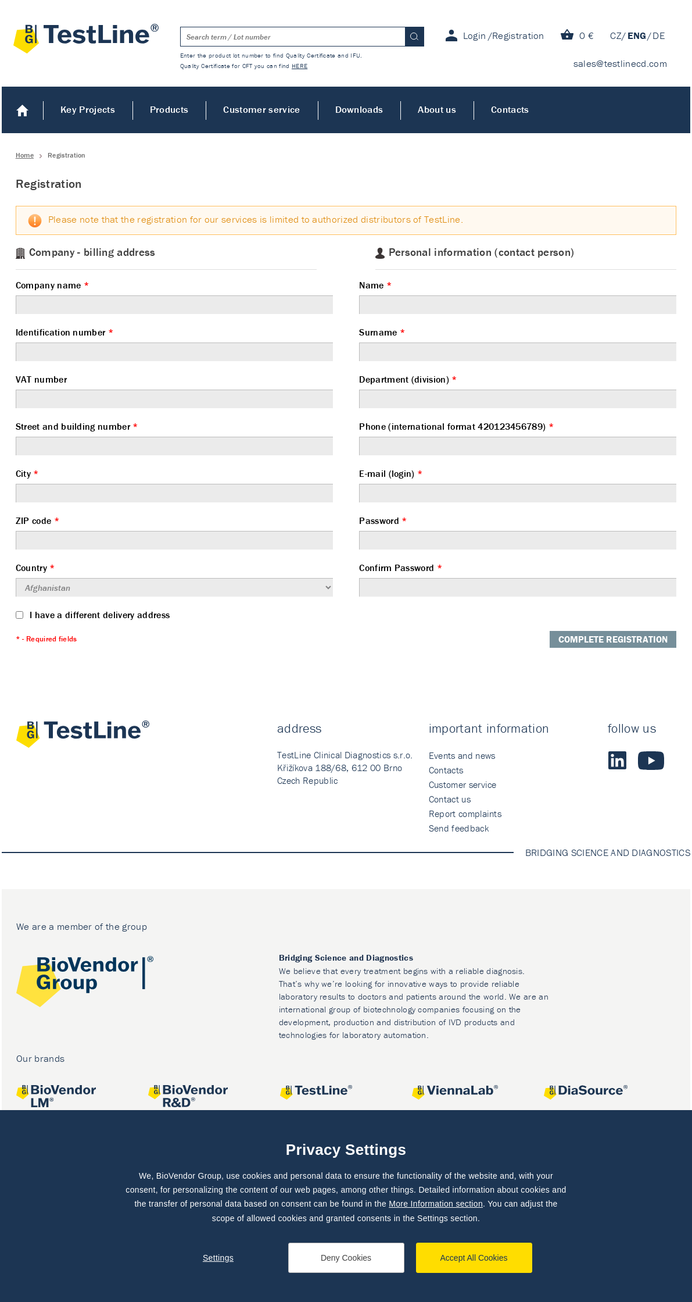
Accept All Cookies (474, 1257)
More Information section (436, 1203)
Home (22, 110)
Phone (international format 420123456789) (517, 437)
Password (517, 532)
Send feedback (459, 828)
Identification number (174, 343)
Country (174, 579)
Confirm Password (517, 579)
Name (517, 296)
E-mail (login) (517, 485)
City (174, 485)
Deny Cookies (346, 1257)
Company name (174, 296)
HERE (299, 66)
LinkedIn (617, 760)
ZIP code (174, 532)
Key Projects (87, 109)
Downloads (359, 109)
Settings (218, 1257)
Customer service (261, 109)
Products (169, 109)
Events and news (462, 755)
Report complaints (465, 813)
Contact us (450, 799)
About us (437, 109)
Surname (517, 343)
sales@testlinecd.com (620, 63)
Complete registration (613, 639)
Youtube (651, 760)
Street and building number (174, 437)
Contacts (510, 109)
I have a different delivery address (93, 614)
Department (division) (517, 390)
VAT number (174, 390)
